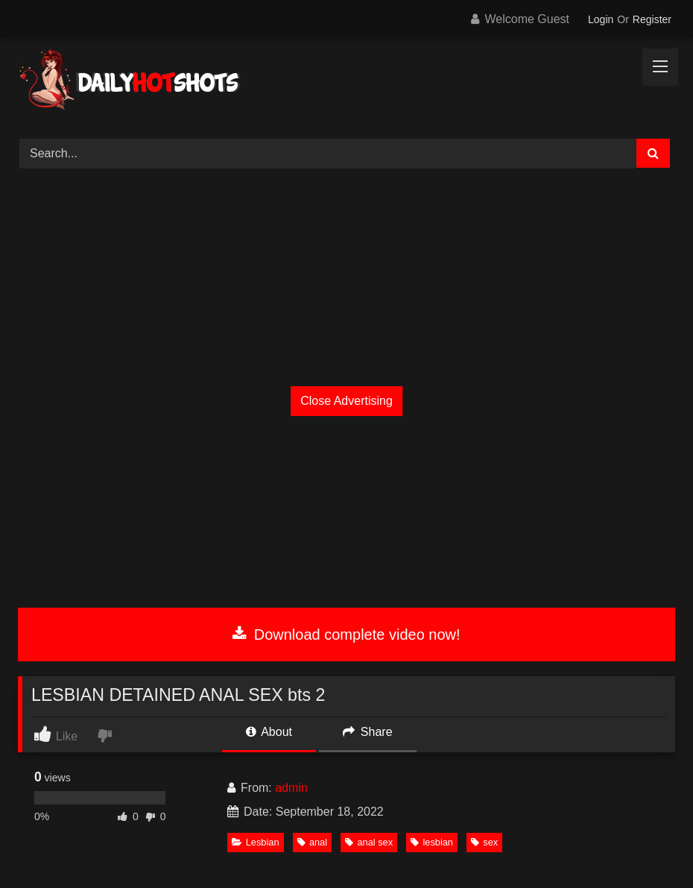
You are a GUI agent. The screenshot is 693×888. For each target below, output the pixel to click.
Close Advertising (346, 400)
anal (312, 842)
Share (367, 731)
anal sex (369, 842)
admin (291, 787)
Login (600, 19)
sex (484, 842)
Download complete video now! (346, 634)
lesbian (432, 842)
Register (652, 19)
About (269, 731)
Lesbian (255, 842)
